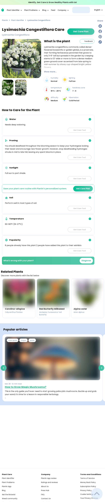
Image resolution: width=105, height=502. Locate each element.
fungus (23, 340)
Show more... (50, 71)
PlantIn (5, 20)
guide (32, 340)
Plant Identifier (17, 20)
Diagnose (86, 260)
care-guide (12, 340)
